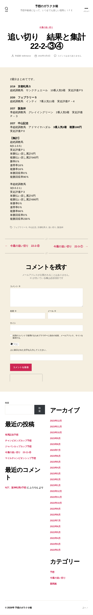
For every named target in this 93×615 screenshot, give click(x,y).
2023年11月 (56, 427)
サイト (13, 323)
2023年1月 (55, 485)
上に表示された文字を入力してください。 (29, 350)
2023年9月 (55, 438)
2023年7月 (55, 450)
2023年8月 (55, 444)
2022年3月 (55, 544)
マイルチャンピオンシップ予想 (20, 458)
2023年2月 (55, 479)
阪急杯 (60, 228)
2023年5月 (55, 462)
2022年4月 (55, 538)
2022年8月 (55, 515)
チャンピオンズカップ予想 (18, 441)
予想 (52, 572)
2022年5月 (55, 532)
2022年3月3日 (44, 56)
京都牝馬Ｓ (42, 228)
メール (52, 311)
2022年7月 (55, 521)
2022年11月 (56, 497)
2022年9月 (55, 509)
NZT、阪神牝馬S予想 (15, 488)
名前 (13, 311)
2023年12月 (56, 421)
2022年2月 (55, 550)
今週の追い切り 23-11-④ (18, 452)
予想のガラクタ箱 (46, 6)
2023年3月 (55, 474)
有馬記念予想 (11, 435)
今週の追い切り (46, 28)
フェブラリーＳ (20, 228)
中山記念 (32, 228)
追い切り (52, 228)
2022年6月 (55, 526)
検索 (7, 403)
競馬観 (53, 584)
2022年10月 (56, 503)
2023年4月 (55, 468)
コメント (15, 287)
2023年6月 (55, 456)
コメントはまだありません (70, 56)
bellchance (26, 56)
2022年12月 (56, 491)
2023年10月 (56, 432)
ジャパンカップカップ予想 (18, 446)
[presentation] (26, 378)
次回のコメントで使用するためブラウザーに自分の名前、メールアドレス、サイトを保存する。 (48, 337)
